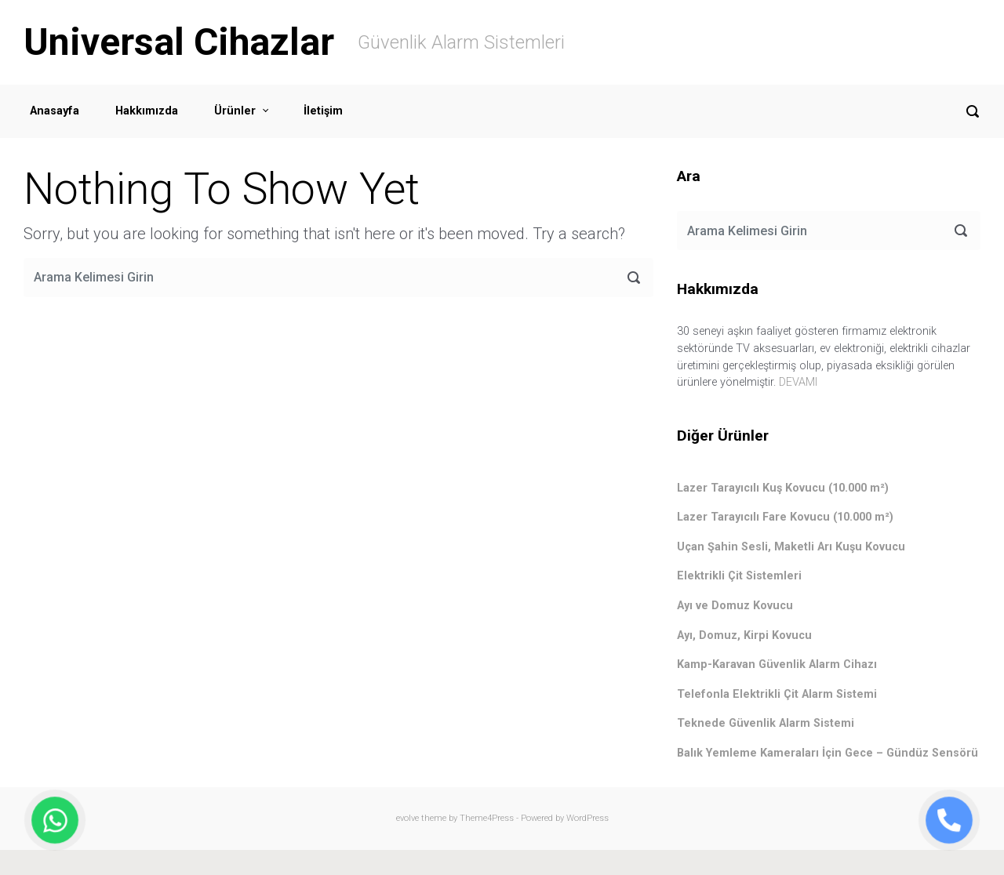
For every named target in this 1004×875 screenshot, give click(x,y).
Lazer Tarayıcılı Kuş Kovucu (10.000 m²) (783, 488)
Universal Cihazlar (179, 42)
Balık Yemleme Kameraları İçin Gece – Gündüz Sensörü (827, 753)
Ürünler (235, 111)
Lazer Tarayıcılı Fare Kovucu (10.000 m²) (785, 517)
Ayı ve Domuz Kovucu (735, 605)
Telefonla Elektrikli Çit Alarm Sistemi (777, 694)
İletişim (323, 111)
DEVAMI (798, 382)
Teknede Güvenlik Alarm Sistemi (765, 723)
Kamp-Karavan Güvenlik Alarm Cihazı (777, 664)
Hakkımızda (146, 111)
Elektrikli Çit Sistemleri (739, 576)
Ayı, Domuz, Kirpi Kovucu (744, 635)
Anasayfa (54, 111)
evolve (407, 818)
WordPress (587, 818)
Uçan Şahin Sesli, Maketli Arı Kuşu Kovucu (791, 547)
